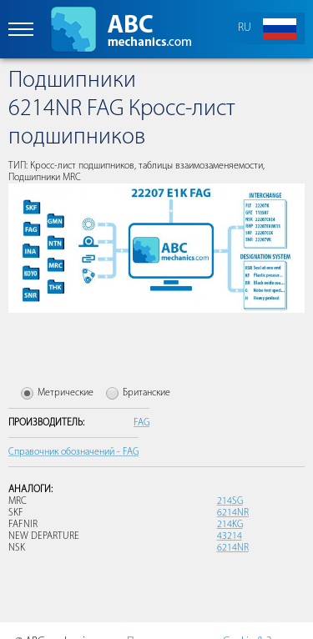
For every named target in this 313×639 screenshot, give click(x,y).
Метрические (65, 393)
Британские (146, 393)
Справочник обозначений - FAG (73, 452)
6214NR (233, 513)
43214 (229, 536)
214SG (230, 501)
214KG (230, 525)
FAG (141, 423)
